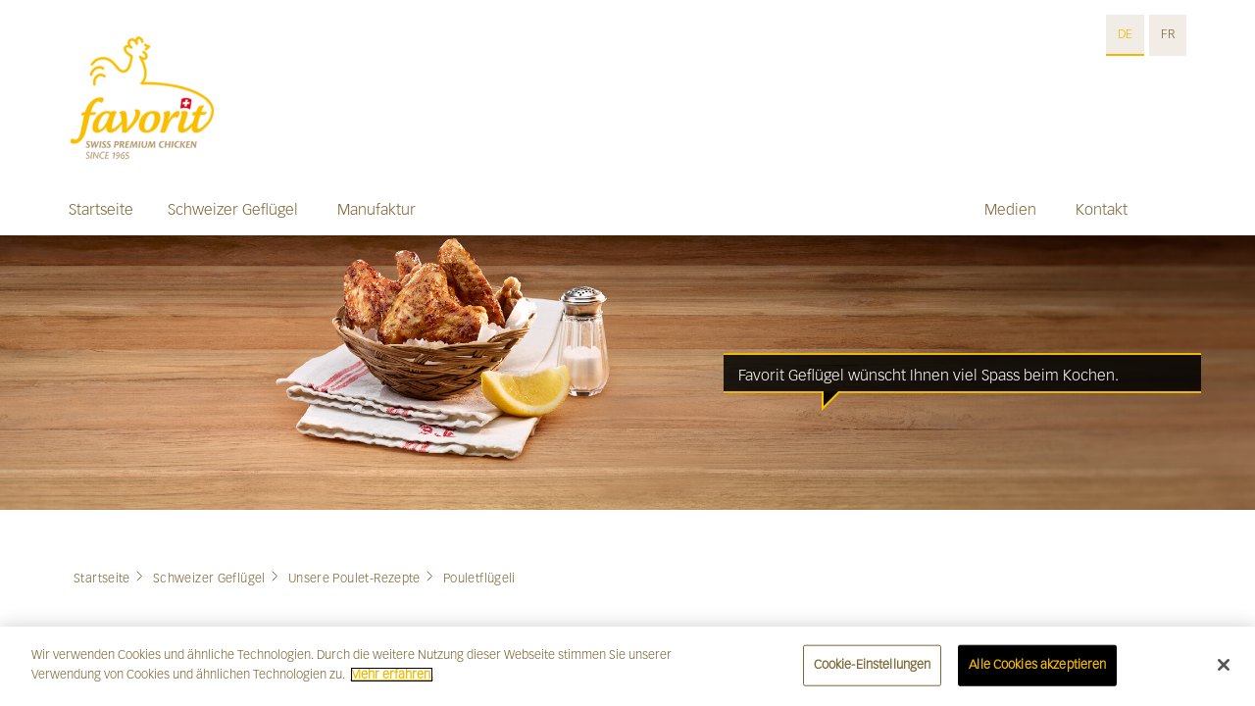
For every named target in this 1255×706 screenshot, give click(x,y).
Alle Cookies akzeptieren (1037, 672)
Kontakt (1102, 209)
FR (1168, 34)
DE (1125, 34)
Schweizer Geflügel (233, 209)
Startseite (101, 209)
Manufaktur (376, 209)
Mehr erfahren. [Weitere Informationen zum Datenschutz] (391, 681)
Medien (1010, 209)
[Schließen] (1223, 671)
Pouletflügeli (479, 578)
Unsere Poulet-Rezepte (354, 578)
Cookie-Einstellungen (872, 672)
